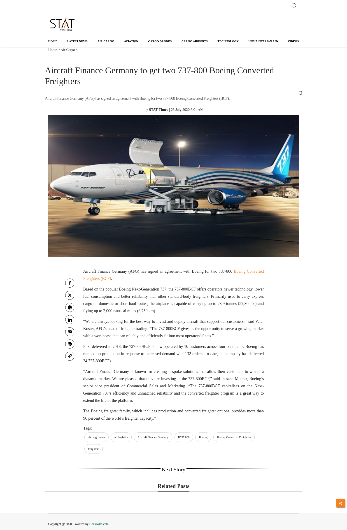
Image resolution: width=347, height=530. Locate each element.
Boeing (203, 437)
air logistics (121, 437)
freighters (93, 449)
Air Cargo (68, 50)
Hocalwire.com (99, 524)
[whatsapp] (69, 307)
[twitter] (69, 295)
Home (53, 41)
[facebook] (69, 283)
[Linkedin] (69, 319)
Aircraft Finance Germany (152, 437)
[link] (69, 356)
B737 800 (184, 437)
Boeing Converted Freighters (234, 437)
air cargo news (96, 437)
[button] (173, 92)
